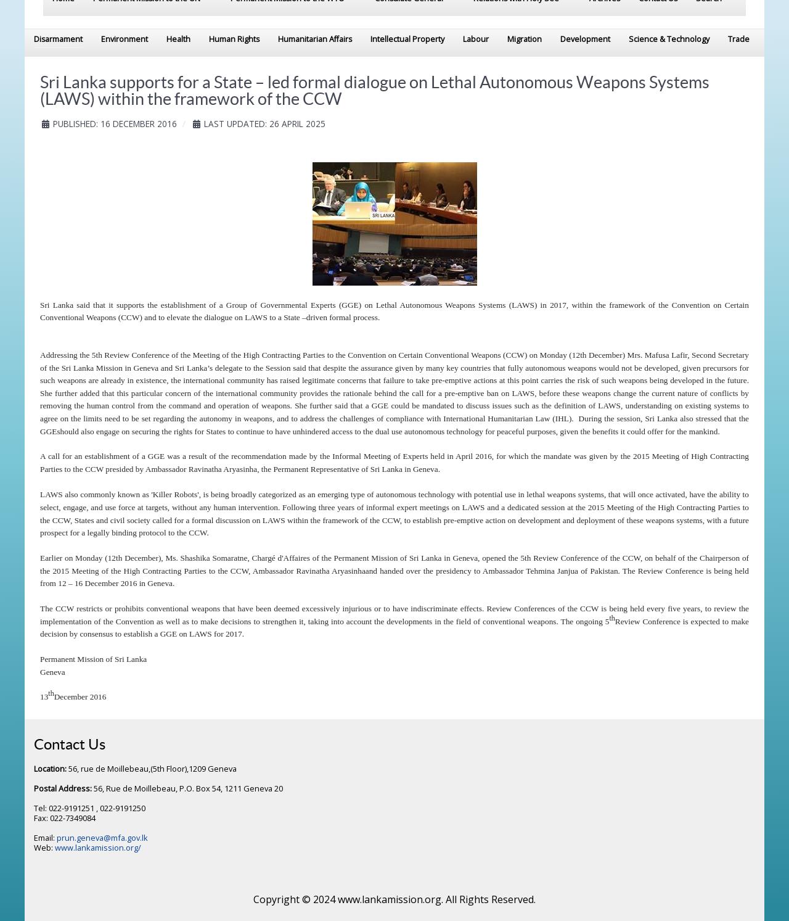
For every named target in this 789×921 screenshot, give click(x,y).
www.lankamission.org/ (98, 847)
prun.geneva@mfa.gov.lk (102, 837)
